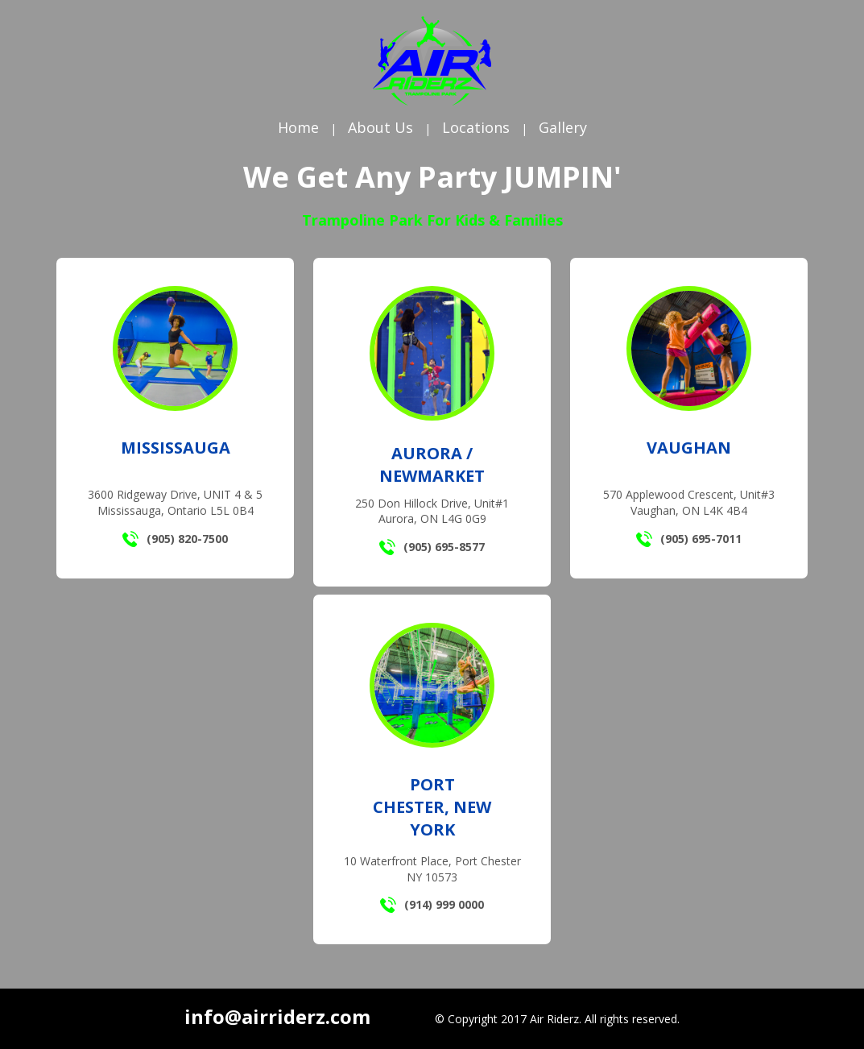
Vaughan (689, 447)
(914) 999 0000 (432, 905)
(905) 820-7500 (175, 539)
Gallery (563, 127)
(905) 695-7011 (689, 539)
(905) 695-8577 (432, 547)
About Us (380, 127)
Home (298, 127)
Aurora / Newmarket (432, 464)
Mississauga (175, 447)
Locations (476, 127)
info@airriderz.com (277, 1016)
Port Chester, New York (432, 806)
